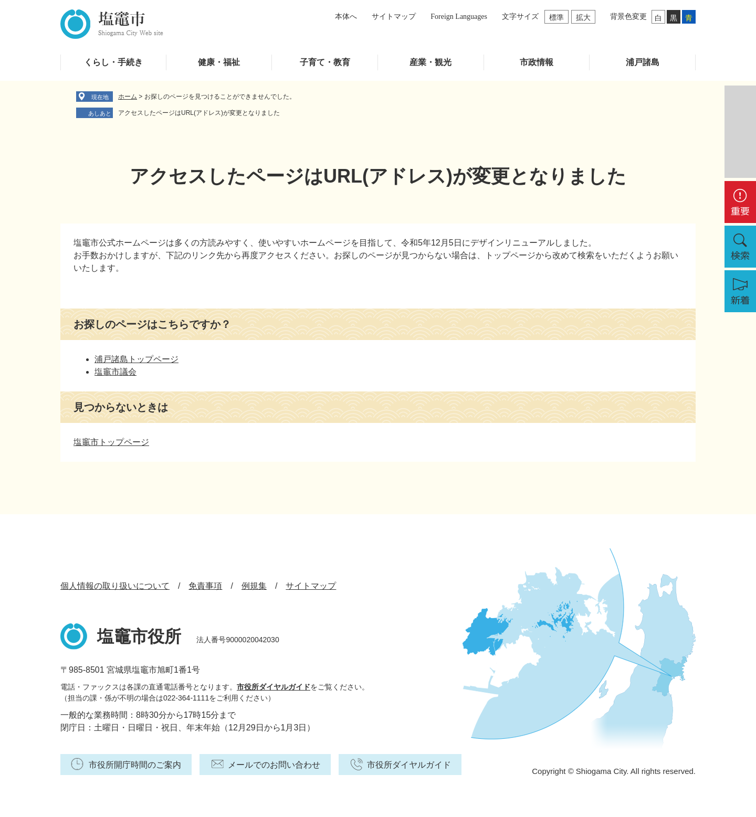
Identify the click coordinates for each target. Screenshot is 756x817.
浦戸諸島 (642, 62)
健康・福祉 (219, 62)
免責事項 (205, 585)
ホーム (127, 96)
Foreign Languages (458, 16)
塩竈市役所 (139, 636)
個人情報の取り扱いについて (115, 585)
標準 (556, 17)
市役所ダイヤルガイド (273, 687)
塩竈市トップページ (111, 442)
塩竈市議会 (115, 371)
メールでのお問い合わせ (274, 764)
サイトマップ (394, 16)
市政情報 (536, 62)
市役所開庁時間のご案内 (135, 764)
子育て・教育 (325, 62)
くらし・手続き (113, 62)
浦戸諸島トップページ (136, 359)
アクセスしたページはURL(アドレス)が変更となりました (199, 112)
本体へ (346, 16)
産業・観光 (431, 62)
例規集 (254, 585)
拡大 (583, 17)
